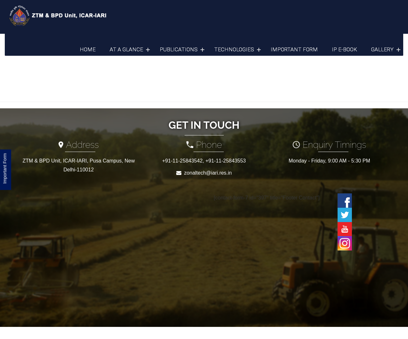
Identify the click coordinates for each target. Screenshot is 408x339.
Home (88, 49)
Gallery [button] (382, 49)
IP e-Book (344, 49)
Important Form (294, 49)
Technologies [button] (234, 49)
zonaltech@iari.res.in (208, 173)
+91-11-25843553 (225, 160)
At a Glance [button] (126, 49)
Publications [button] (179, 49)
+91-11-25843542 (182, 160)
